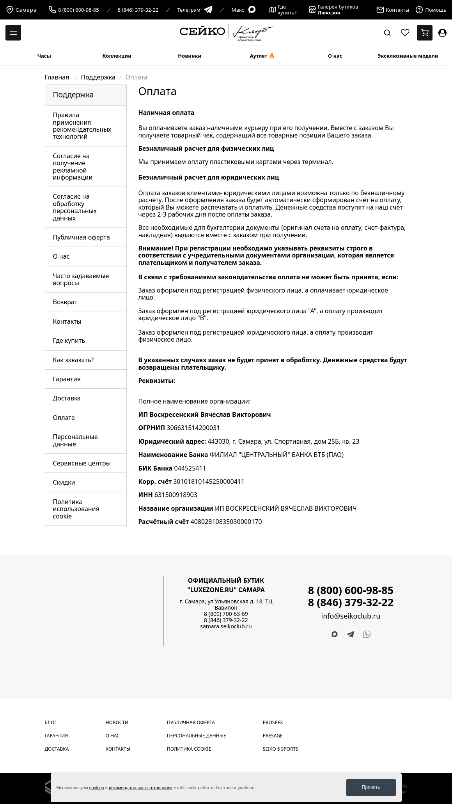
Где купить (69, 340)
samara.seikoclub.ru (226, 626)
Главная (58, 77)
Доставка (67, 398)
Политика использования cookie (76, 508)
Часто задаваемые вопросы (81, 279)
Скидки (64, 482)
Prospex (273, 722)
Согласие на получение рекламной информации (73, 167)
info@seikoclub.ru (351, 616)
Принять (371, 787)
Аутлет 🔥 (262, 55)
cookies (96, 787)
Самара (21, 10)
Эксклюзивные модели (408, 55)
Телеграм (195, 10)
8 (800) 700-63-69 (226, 613)
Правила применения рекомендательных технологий (82, 126)
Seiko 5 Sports (280, 749)
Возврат (65, 302)
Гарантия (67, 379)
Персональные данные (75, 440)
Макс (244, 10)
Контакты (67, 321)
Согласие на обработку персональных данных (75, 207)
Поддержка (98, 77)
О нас (335, 55)
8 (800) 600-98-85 (78, 10)
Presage (273, 735)
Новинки (189, 55)
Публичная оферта (81, 237)
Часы (44, 55)
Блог (51, 722)
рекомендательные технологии (140, 787)
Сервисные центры (82, 463)
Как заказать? (73, 360)
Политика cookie (189, 749)
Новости (117, 722)
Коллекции (116, 55)
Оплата (64, 417)
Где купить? (282, 10)
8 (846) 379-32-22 (138, 10)
